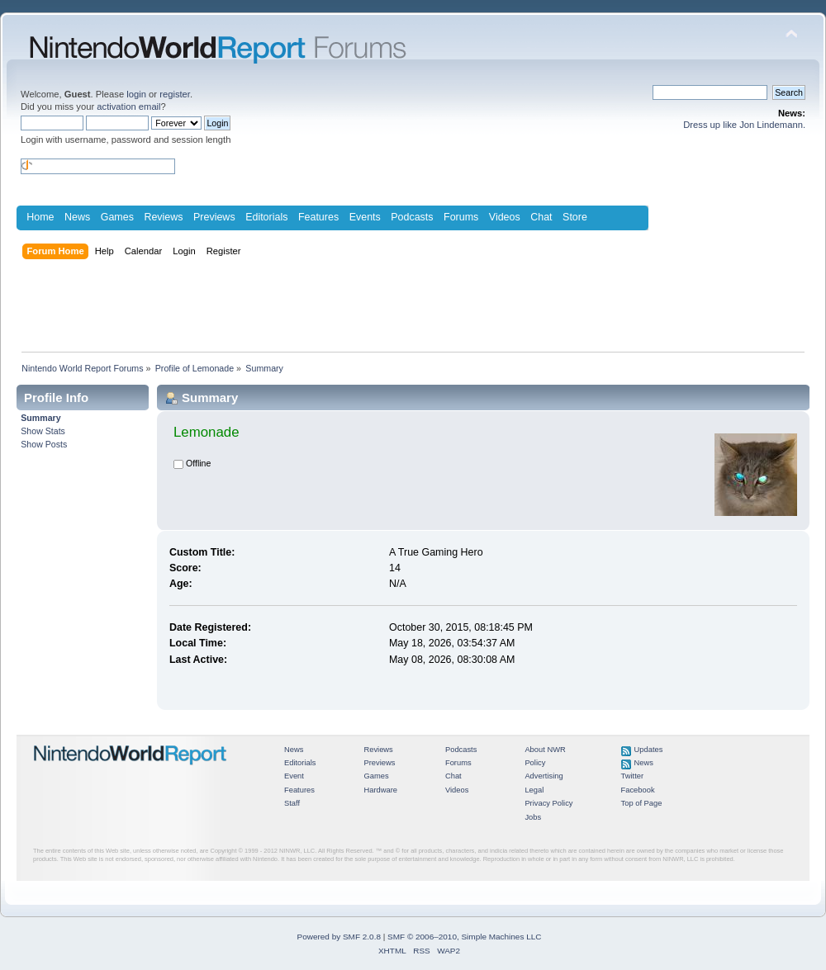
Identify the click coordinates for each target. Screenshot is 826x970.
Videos (504, 217)
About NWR (545, 749)
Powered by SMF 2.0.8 (339, 936)
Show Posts (44, 444)
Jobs (533, 817)
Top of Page (641, 803)
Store (575, 217)
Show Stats (43, 431)
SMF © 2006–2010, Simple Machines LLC (464, 936)
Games (117, 217)
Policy (535, 763)
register (174, 94)
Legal (534, 790)
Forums (461, 217)
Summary (40, 418)
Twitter (632, 776)
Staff (292, 803)
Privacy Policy (548, 803)
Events (365, 217)
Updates (648, 749)
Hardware (380, 790)
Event (294, 776)
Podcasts (412, 217)
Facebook (638, 790)
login (136, 94)
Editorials (266, 217)
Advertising (544, 776)
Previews (214, 217)
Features (318, 217)
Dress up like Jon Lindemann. (744, 125)
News (77, 217)
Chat (541, 217)
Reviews (163, 217)
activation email (128, 106)
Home (40, 217)
